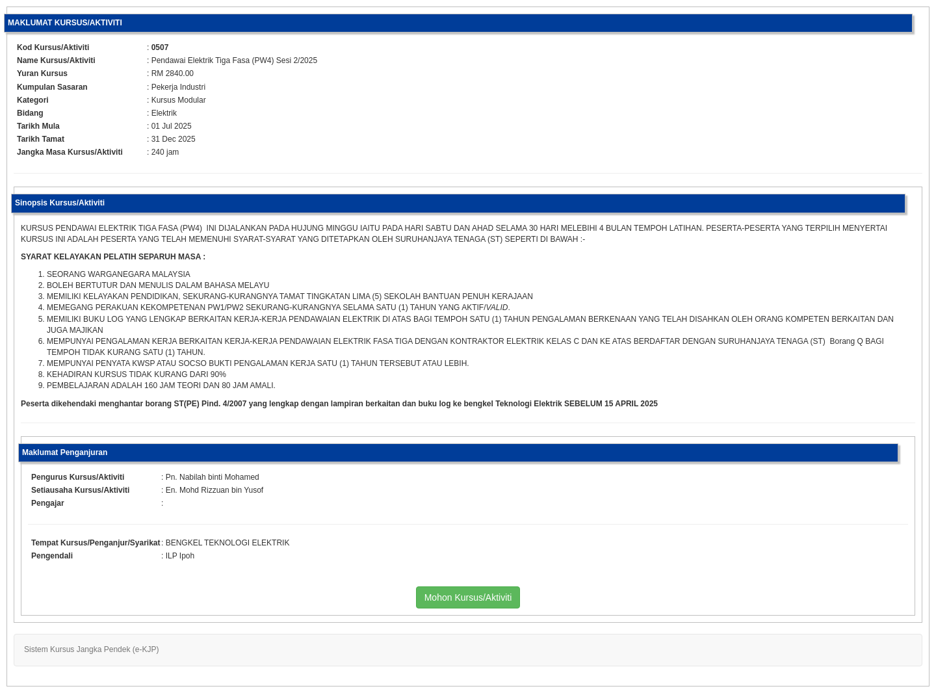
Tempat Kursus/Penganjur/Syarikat (96, 542)
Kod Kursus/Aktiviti (53, 47)
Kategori (33, 100)
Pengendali (52, 555)
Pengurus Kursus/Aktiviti (77, 477)
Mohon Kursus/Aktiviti (468, 597)
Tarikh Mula (38, 126)
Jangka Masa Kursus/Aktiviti (70, 152)
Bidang (30, 113)
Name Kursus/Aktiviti (56, 60)
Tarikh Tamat (40, 139)
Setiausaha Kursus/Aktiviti (80, 490)
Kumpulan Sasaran (52, 87)
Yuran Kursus (42, 73)
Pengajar (47, 503)
